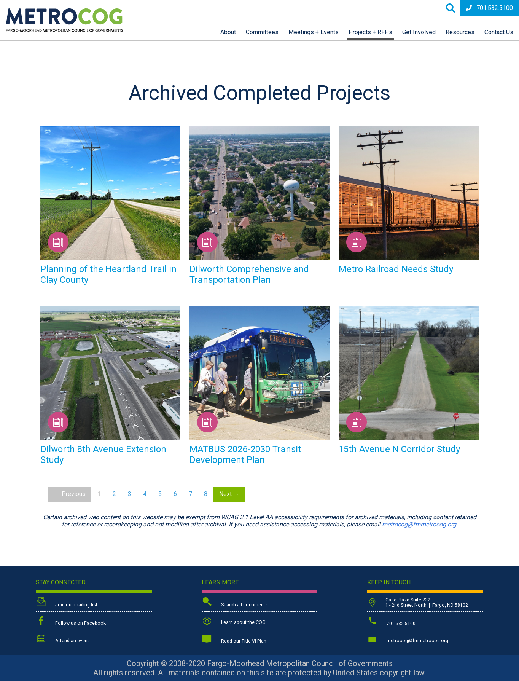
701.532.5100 (489, 7)
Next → (229, 494)
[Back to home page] (64, 29)
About (228, 32)
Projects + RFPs (370, 32)
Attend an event (62, 639)
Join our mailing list (66, 602)
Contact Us (498, 32)
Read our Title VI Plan (234, 639)
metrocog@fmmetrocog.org (419, 524)
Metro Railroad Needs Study (396, 269)
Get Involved (419, 32)
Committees (262, 32)
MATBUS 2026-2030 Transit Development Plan (245, 454)
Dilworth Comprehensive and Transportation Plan (249, 274)
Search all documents (235, 602)
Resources (460, 32)
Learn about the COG (234, 621)
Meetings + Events (313, 32)
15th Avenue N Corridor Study (399, 449)
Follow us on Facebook (71, 621)
